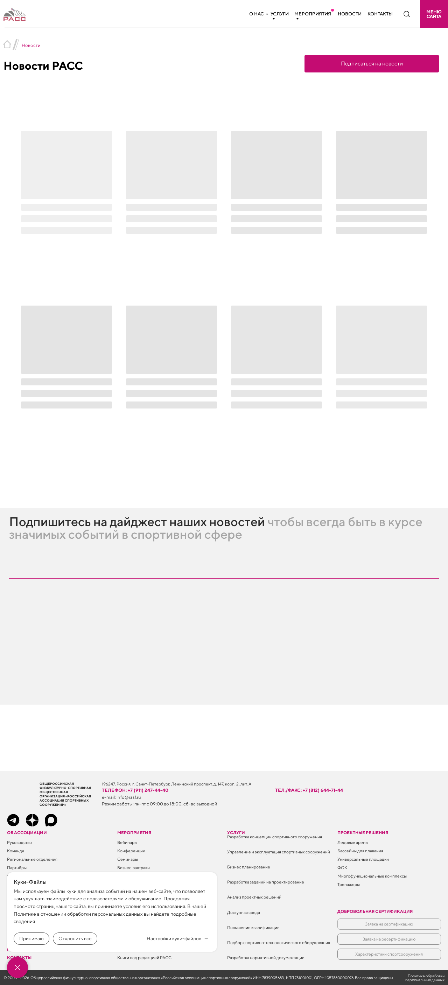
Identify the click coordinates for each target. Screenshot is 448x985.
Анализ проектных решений (254, 897)
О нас (256, 13)
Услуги (280, 13)
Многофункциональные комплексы (372, 876)
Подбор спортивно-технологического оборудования (278, 942)
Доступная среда (243, 912)
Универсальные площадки (363, 859)
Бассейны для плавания (360, 850)
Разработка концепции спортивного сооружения (274, 836)
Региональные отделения (32, 859)
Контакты (380, 13)
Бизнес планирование (248, 866)
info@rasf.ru (129, 797)
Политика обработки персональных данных (424, 977)
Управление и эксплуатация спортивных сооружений (278, 851)
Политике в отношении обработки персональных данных (78, 914)
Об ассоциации (27, 832)
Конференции (131, 850)
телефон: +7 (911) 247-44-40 (135, 790)
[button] (434, 14)
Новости (350, 13)
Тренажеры (348, 884)
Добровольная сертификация (375, 911)
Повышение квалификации (253, 927)
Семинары (127, 859)
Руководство (19, 842)
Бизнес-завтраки (133, 867)
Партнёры (17, 867)
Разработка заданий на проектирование (265, 882)
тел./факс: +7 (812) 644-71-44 (309, 790)
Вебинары (127, 842)
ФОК (342, 867)
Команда (15, 850)
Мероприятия (312, 13)
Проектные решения (362, 832)
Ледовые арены (352, 842)
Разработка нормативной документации (265, 957)
